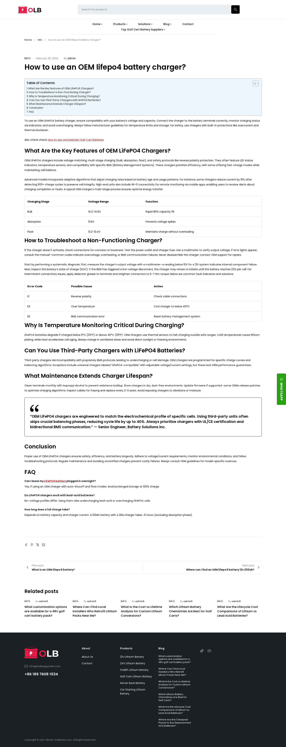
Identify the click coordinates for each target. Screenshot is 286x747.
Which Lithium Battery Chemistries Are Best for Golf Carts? (190, 611)
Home (28, 40)
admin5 (43, 601)
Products (126, 648)
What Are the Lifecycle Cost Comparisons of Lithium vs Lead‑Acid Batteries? (237, 611)
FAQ (31, 112)
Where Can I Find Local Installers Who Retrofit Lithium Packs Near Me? (95, 611)
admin (72, 58)
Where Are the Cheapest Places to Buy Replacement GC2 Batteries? (174, 722)
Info (40, 40)
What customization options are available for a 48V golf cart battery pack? (45, 611)
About (86, 648)
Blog (161, 648)
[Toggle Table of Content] (254, 83)
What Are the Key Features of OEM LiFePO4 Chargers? (61, 88)
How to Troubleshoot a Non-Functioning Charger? (60, 92)
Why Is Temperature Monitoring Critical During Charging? (64, 96)
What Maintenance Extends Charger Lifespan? (57, 104)
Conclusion (36, 108)
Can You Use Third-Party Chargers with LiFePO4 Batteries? (65, 100)
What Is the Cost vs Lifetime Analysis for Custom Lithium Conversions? (141, 611)
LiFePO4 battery (55, 481)
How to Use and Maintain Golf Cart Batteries (76, 140)
